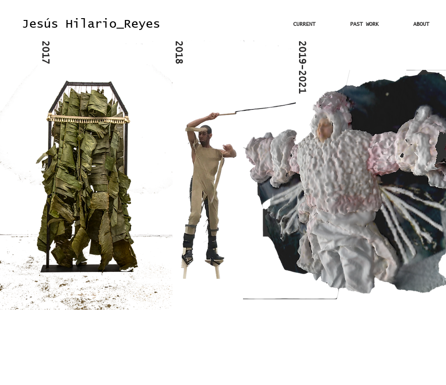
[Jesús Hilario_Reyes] (91, 24)
